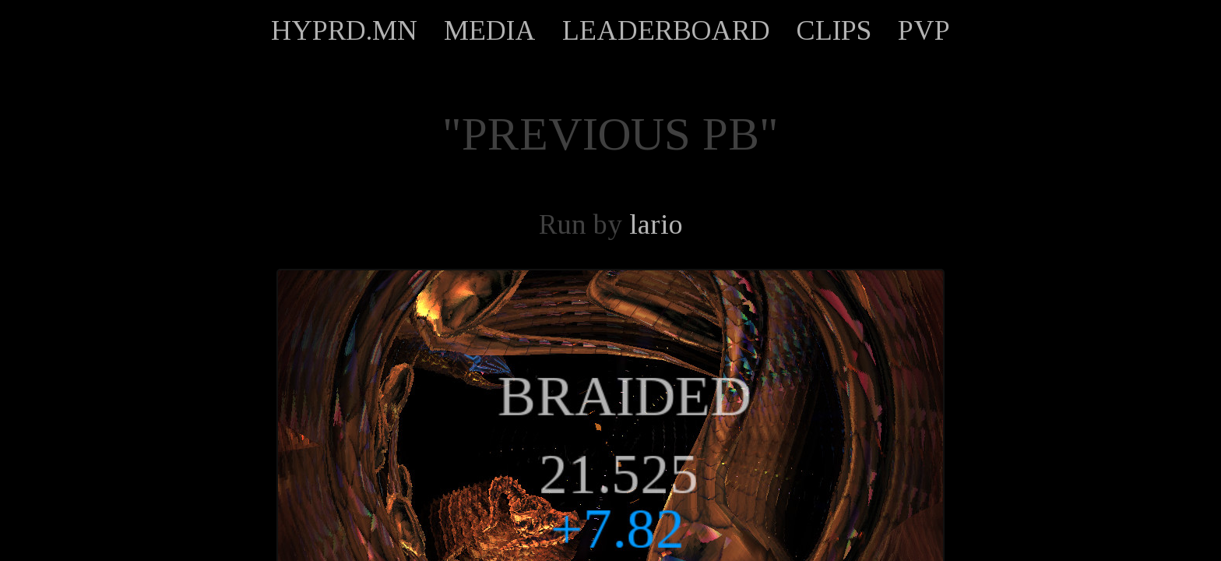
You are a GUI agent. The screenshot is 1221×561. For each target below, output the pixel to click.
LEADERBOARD (666, 30)
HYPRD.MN (344, 30)
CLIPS (834, 30)
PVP (924, 30)
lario (656, 224)
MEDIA (490, 30)
